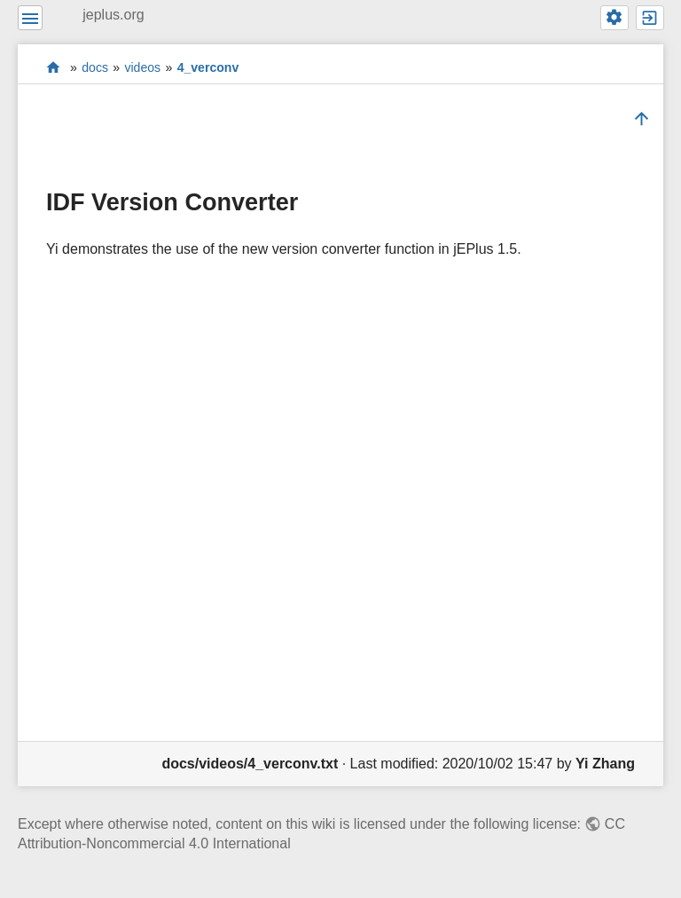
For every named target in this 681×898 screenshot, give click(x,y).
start (54, 67)
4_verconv (208, 67)
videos (142, 67)
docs (95, 67)
